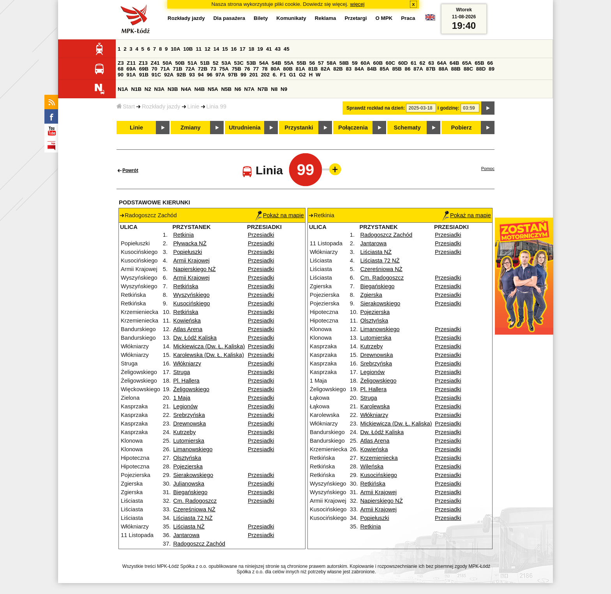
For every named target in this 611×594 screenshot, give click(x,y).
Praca (408, 18)
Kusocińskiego (191, 303)
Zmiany (190, 127)
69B (143, 69)
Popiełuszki (187, 252)
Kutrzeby (184, 432)
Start (126, 106)
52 (216, 63)
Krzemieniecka (378, 458)
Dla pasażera (229, 18)
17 (242, 49)
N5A (213, 89)
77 (256, 69)
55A (288, 63)
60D (403, 63)
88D (481, 69)
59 (355, 63)
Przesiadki (261, 235)
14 (216, 49)
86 (408, 69)
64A (442, 63)
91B (143, 75)
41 (269, 49)
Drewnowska (189, 423)
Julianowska (188, 484)
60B (378, 63)
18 (251, 49)
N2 (148, 89)
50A (167, 63)
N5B (226, 89)
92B (181, 75)
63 (431, 63)
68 (121, 69)
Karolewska (375, 406)
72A (190, 69)
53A (226, 63)
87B (430, 69)
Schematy (407, 127)
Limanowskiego (192, 449)
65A (466, 63)
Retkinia (183, 235)
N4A (186, 89)
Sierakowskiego (193, 475)
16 (234, 49)
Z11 (131, 63)
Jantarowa (186, 535)
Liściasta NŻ (189, 526)
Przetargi (355, 18)
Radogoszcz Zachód (199, 544)
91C (156, 75)
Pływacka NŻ (190, 243)
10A (175, 49)
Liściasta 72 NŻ (192, 518)
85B (396, 69)
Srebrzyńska (189, 415)
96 (209, 75)
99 (243, 75)
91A (131, 75)
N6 (238, 89)
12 (207, 49)
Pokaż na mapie (279, 215)
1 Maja (181, 398)
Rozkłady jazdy (161, 106)
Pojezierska (188, 466)
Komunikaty (291, 18)
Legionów (185, 406)
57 (321, 63)
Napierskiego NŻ (194, 269)
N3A (159, 89)
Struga (181, 372)
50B (179, 63)
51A (192, 63)
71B (177, 69)
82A (325, 69)
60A (365, 63)
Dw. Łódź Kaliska (195, 338)
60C (390, 63)
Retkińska (185, 286)
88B (456, 69)
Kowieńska (187, 320)
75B (236, 69)
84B (371, 69)
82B (338, 69)
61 (414, 63)
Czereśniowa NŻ (194, 509)
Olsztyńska (187, 458)
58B (344, 63)
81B (313, 69)
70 (154, 69)
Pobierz (461, 127)
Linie (193, 106)
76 (247, 69)
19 (260, 49)
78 (265, 69)
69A (131, 69)
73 (213, 69)
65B (479, 63)
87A (418, 69)
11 (198, 49)
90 (121, 75)
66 (490, 63)
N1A (123, 89)
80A (275, 69)
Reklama (325, 18)
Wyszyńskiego (191, 295)
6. (275, 75)
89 (491, 69)
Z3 (121, 63)
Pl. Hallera (186, 381)
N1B (136, 89)
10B (187, 49)
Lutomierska (188, 441)
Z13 (143, 63)
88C (468, 69)
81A (300, 69)
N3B (173, 89)
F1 (283, 75)
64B (454, 63)
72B (202, 69)
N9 (284, 89)
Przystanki (298, 127)
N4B (199, 89)
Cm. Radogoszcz (195, 501)
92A (168, 75)
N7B (263, 89)
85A (384, 69)
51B (205, 63)
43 (278, 49)
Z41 (155, 63)
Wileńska (371, 466)
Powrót (130, 170)
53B (251, 63)
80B (288, 69)
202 (265, 75)
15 (225, 49)
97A (220, 75)
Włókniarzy (187, 363)
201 (253, 75)
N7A (249, 89)
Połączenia (353, 127)
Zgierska (371, 295)
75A (224, 69)
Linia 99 (216, 106)
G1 (292, 75)
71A (165, 69)
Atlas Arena (187, 329)
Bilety (261, 18)
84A (359, 69)
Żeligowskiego (191, 389)
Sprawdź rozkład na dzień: (375, 108)
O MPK (384, 18)
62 (423, 63)
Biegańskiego (190, 492)
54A (263, 63)
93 (192, 75)
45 (287, 49)
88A (443, 69)
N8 (274, 89)
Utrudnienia (244, 127)
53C (239, 63)
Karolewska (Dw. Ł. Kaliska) (208, 355)
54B (276, 63)
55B (301, 63)
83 (348, 69)
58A (331, 63)
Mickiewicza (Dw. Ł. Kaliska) (209, 346)
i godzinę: (448, 108)
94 (201, 75)
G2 (302, 75)
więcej (357, 4)
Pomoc (487, 168)
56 (312, 63)
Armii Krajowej (191, 260)
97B (232, 75)
